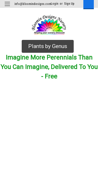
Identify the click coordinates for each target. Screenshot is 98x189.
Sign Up (69, 4)
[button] (48, 46)
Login (54, 4)
